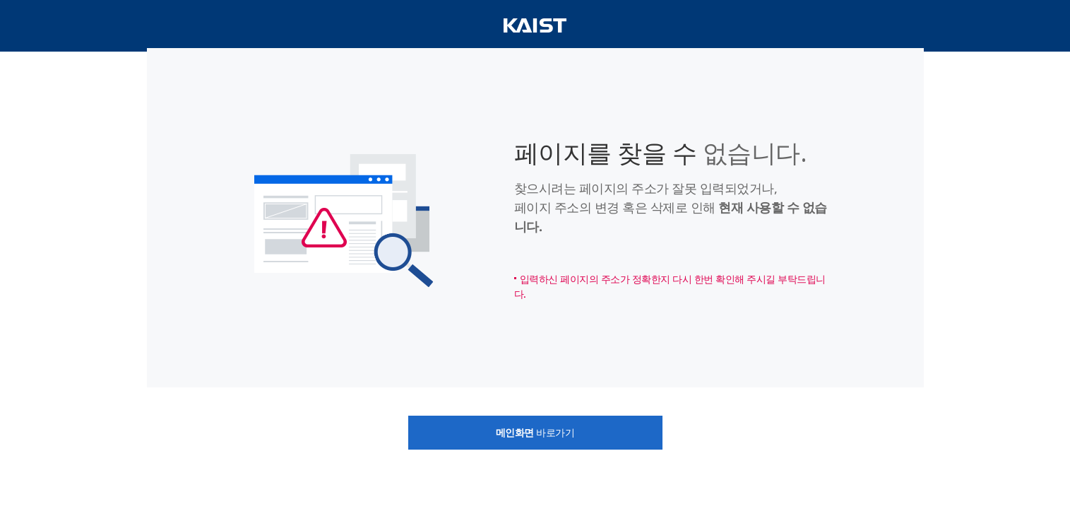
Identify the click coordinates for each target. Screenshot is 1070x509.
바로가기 (535, 432)
